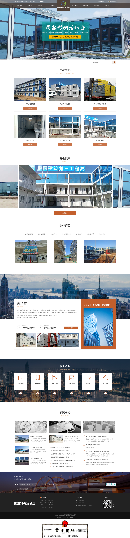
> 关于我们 (51, 500)
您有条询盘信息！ (111, 1)
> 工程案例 (51, 502)
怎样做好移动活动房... (37, 447)
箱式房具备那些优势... (37, 458)
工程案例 (52, 5)
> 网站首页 (43, 500)
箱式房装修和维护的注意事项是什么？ (61, 450)
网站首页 (19, 5)
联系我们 (107, 5)
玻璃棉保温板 (41, 234)
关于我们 (30, 5)
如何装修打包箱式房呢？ (93, 445)
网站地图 (99, 1)
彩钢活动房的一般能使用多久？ (59, 463)
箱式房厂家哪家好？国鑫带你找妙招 (96, 436)
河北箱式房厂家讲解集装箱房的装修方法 (97, 451)
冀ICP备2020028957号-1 (60, 515)
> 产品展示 (43, 502)
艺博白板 (71, 517)
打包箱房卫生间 (66, 234)
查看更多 (65, 213)
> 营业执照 (51, 504)
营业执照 (85, 5)
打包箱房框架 (54, 234)
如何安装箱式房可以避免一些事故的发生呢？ (63, 454)
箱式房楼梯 (102, 234)
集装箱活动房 (90, 234)
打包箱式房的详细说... (37, 436)
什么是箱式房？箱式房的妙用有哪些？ (61, 447)
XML (105, 1)
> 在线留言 (43, 507)
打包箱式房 (79, 234)
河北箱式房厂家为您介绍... (71, 436)
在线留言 (96, 5)
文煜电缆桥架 (65, 517)
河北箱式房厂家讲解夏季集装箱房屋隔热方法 (63, 460)
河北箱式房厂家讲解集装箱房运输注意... (97, 459)
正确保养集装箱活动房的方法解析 (60, 457)
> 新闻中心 (43, 504)
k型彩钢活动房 (29, 234)
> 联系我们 (51, 507)
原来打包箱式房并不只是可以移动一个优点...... (63, 466)
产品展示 (41, 5)
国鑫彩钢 (73, 515)
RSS (102, 1)
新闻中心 (75, 5)
